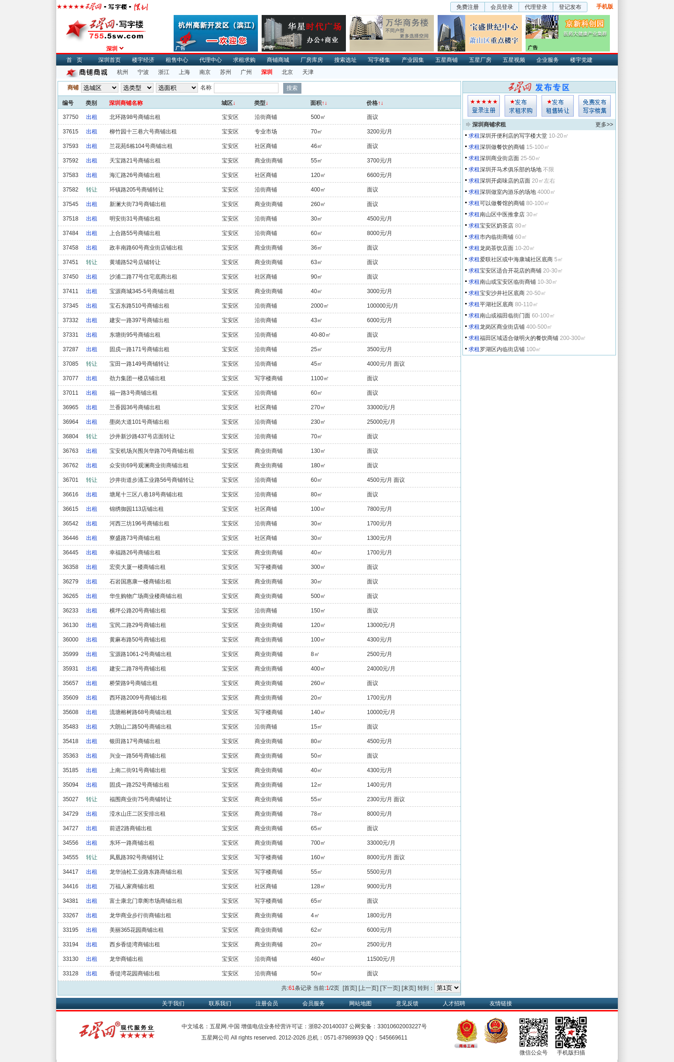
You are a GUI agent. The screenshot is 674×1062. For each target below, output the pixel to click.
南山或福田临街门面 (505, 315)
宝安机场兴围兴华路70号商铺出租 (152, 451)
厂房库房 (311, 60)
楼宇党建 (581, 60)
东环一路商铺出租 (132, 843)
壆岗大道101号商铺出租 (139, 422)
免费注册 (467, 7)
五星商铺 (446, 60)
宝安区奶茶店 (496, 225)
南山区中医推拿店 (502, 214)
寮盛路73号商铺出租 (135, 538)
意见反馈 (407, 1003)
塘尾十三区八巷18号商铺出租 (146, 494)
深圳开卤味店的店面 (505, 180)
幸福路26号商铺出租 (135, 552)
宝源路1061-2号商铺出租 (141, 654)
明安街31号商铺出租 (135, 218)
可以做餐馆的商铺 (502, 203)
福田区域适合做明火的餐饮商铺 (519, 338)
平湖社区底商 (496, 304)
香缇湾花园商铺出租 (135, 973)
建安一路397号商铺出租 (139, 320)
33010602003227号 (401, 1026)
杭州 (122, 72)
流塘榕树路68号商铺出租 (141, 712)
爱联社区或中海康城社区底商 (516, 259)
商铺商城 (278, 60)
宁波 (143, 72)
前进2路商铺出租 (131, 828)
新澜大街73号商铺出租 (138, 204)
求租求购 (244, 60)
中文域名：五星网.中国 (210, 1026)
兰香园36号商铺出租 (135, 407)
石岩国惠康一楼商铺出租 (140, 581)
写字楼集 (379, 60)
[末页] (409, 988)
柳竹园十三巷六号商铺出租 (143, 131)
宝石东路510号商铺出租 (139, 305)
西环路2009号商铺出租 (138, 697)
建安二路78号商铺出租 (138, 668)
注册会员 (267, 1003)
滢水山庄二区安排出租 (138, 814)
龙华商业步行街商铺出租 (140, 915)
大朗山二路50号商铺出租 (141, 726)
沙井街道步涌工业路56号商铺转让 (152, 480)
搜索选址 (345, 60)
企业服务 (547, 60)
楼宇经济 (143, 60)
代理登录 (536, 7)
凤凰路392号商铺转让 (137, 857)
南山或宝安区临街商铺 (508, 282)
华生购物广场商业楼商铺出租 (146, 596)
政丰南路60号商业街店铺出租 (146, 247)
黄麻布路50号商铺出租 (138, 639)
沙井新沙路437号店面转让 (142, 436)
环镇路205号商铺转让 (137, 189)
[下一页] (390, 988)
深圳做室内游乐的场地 (508, 192)
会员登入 (484, 106)
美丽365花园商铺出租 (137, 930)
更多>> (604, 124)
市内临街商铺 (496, 237)
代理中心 (210, 60)
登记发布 (570, 7)
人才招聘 (454, 1003)
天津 (308, 72)
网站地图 (360, 1003)
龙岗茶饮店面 (496, 248)
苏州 (225, 72)
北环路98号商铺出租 (135, 117)
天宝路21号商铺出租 (135, 160)
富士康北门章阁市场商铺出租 (146, 901)
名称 (206, 87)
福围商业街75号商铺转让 (141, 799)
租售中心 (177, 60)
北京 (287, 72)
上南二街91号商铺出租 (138, 770)
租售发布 (558, 106)
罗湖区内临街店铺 (502, 349)
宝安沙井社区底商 (502, 293)
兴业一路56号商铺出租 (138, 755)
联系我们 (220, 1003)
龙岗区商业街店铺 (502, 327)
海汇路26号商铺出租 (135, 175)
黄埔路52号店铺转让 (135, 262)
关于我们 (173, 1003)
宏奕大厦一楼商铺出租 (138, 567)
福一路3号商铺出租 (134, 393)
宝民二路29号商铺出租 (138, 625)
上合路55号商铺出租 (135, 233)
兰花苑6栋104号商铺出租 (141, 146)
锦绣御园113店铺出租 (137, 509)
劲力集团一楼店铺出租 (138, 378)
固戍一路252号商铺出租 (139, 785)
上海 (184, 72)
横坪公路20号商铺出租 (138, 610)
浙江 (163, 72)
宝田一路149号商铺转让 (139, 364)
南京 (205, 72)
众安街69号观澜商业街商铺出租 (149, 465)
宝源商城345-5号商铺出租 (142, 291)
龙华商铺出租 (126, 959)
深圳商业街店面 (499, 158)
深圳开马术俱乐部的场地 (511, 169)
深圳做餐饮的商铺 (502, 147)
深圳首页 (109, 60)
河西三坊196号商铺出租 (139, 523)
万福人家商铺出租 (132, 886)
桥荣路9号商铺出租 (134, 683)
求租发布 (521, 106)
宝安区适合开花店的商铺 (511, 270)
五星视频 (514, 60)
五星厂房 (480, 60)
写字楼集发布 (595, 106)
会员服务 (313, 1003)
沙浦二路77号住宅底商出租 (143, 276)
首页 (76, 60)
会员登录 (502, 7)
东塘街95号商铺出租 (135, 335)
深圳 (266, 72)
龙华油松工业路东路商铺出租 (146, 872)
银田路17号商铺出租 (135, 741)
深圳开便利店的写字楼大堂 (513, 136)
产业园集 (413, 60)
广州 (246, 72)
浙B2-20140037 (328, 1026)
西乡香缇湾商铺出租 (135, 944)
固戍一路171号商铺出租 (139, 349)
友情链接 (501, 1003)
